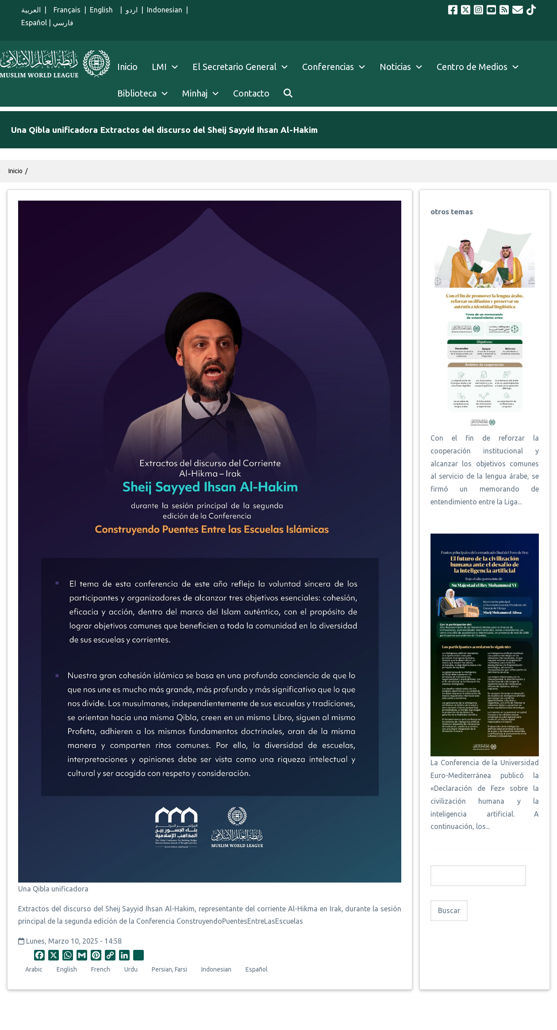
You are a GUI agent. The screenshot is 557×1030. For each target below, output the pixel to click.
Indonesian (164, 10)
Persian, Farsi (169, 969)
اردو (132, 10)
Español (34, 23)
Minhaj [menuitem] (194, 93)
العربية (31, 10)
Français (65, 10)
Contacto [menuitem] (251, 93)
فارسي (63, 23)
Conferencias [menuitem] (328, 67)
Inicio (15, 170)
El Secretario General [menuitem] (243, 67)
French (100, 969)
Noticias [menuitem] (395, 67)
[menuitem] (288, 93)
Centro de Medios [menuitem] (472, 67)
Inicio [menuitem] (127, 67)
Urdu (131, 969)
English (103, 10)
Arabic (33, 969)
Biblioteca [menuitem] (137, 93)
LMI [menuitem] (168, 67)
